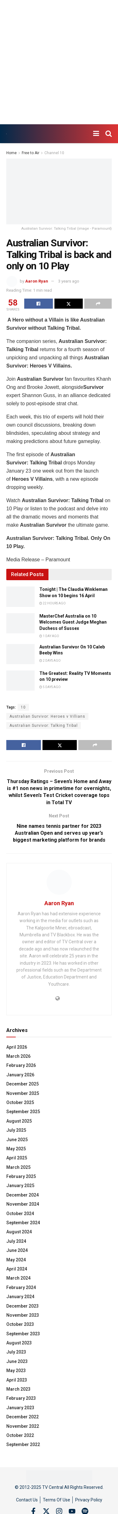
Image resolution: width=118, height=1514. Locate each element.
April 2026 (16, 1047)
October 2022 (20, 1435)
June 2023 (17, 1361)
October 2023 (20, 1324)
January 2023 (20, 1407)
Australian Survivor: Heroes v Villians (47, 716)
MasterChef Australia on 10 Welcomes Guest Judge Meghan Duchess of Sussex (73, 622)
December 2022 (22, 1416)
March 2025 (18, 1167)
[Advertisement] (59, 62)
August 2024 (19, 1231)
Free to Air (30, 153)
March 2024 (18, 1278)
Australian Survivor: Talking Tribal (43, 725)
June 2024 (17, 1250)
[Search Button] (108, 133)
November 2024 (22, 1204)
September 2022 (23, 1444)
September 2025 (23, 1111)
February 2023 (21, 1398)
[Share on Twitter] (68, 304)
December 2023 (22, 1306)
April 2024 (16, 1268)
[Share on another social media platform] (98, 304)
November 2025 (22, 1093)
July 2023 (16, 1351)
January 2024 (20, 1296)
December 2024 (22, 1194)
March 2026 (18, 1056)
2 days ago (50, 660)
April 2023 (16, 1379)
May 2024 (16, 1259)
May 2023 (16, 1370)
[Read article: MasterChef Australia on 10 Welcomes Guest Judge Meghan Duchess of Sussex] (20, 623)
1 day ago (49, 636)
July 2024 (16, 1241)
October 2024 (20, 1213)
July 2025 (16, 1130)
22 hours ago (52, 603)
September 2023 (23, 1333)
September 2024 (23, 1222)
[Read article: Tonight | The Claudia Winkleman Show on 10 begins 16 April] (20, 596)
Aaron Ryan (36, 281)
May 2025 (16, 1148)
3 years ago (68, 281)
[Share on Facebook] (38, 304)
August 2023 (19, 1342)
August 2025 (19, 1121)
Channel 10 (54, 153)
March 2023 (18, 1389)
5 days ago (50, 687)
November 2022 (22, 1426)
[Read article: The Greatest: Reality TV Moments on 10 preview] (20, 680)
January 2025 (20, 1185)
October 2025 (20, 1102)
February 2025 (21, 1176)
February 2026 (21, 1065)
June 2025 (17, 1139)
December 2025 (22, 1083)
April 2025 (16, 1157)
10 (23, 707)
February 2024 (21, 1287)
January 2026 (20, 1074)
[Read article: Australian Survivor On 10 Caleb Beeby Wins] (20, 654)
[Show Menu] (96, 133)
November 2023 (22, 1315)
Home (11, 153)
